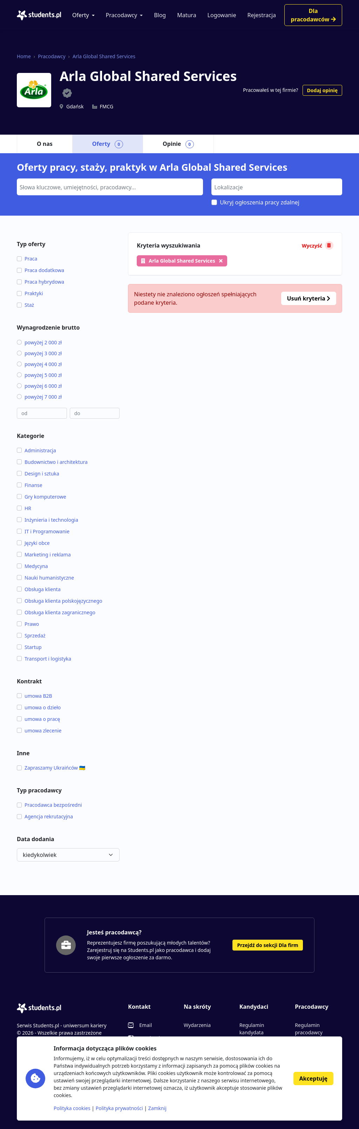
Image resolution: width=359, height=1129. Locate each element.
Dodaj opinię (322, 90)
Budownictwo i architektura (52, 462)
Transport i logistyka (44, 658)
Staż (25, 305)
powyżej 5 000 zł (39, 375)
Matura (186, 15)
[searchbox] (109, 186)
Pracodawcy (121, 15)
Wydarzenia (197, 1025)
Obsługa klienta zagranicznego (56, 612)
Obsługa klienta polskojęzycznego (59, 600)
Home (24, 56)
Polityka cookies (72, 1108)
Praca (27, 258)
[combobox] (110, 186)
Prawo (28, 624)
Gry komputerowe (41, 496)
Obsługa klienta (39, 589)
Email (145, 1025)
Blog (160, 15)
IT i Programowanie (43, 531)
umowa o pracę (38, 719)
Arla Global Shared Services (104, 56)
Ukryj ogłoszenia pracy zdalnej (259, 202)
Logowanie (222, 15)
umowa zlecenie (39, 730)
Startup (29, 647)
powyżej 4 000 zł (39, 364)
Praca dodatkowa (40, 270)
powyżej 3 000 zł (39, 353)
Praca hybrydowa (40, 281)
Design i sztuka (38, 473)
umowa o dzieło (39, 707)
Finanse (29, 485)
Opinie (178, 144)
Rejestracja (261, 15)
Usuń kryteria (308, 298)
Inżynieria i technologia (47, 519)
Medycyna (32, 566)
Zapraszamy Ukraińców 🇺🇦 (51, 767)
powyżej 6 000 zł (39, 386)
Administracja (36, 450)
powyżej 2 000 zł (39, 342)
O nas (45, 144)
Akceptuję (313, 1078)
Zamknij (157, 1108)
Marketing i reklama (44, 554)
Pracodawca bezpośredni (49, 805)
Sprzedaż (31, 635)
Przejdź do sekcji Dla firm (267, 945)
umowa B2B (34, 695)
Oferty (80, 15)
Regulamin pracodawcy (308, 1029)
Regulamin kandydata (251, 1029)
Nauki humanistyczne (45, 577)
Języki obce (33, 543)
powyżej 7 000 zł (39, 396)
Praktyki (30, 293)
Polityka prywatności (119, 1108)
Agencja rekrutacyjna (45, 816)
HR (24, 508)
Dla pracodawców (313, 15)
